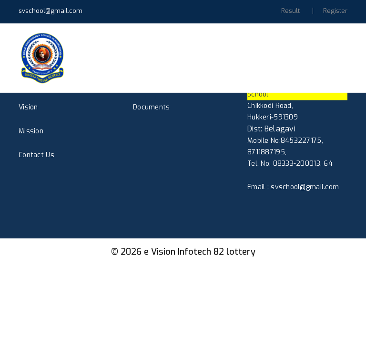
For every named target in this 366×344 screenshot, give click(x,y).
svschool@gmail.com (50, 11)
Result (290, 11)
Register (335, 11)
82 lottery (234, 252)
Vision (28, 107)
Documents (151, 107)
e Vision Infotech (177, 252)
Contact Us (36, 155)
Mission (31, 131)
